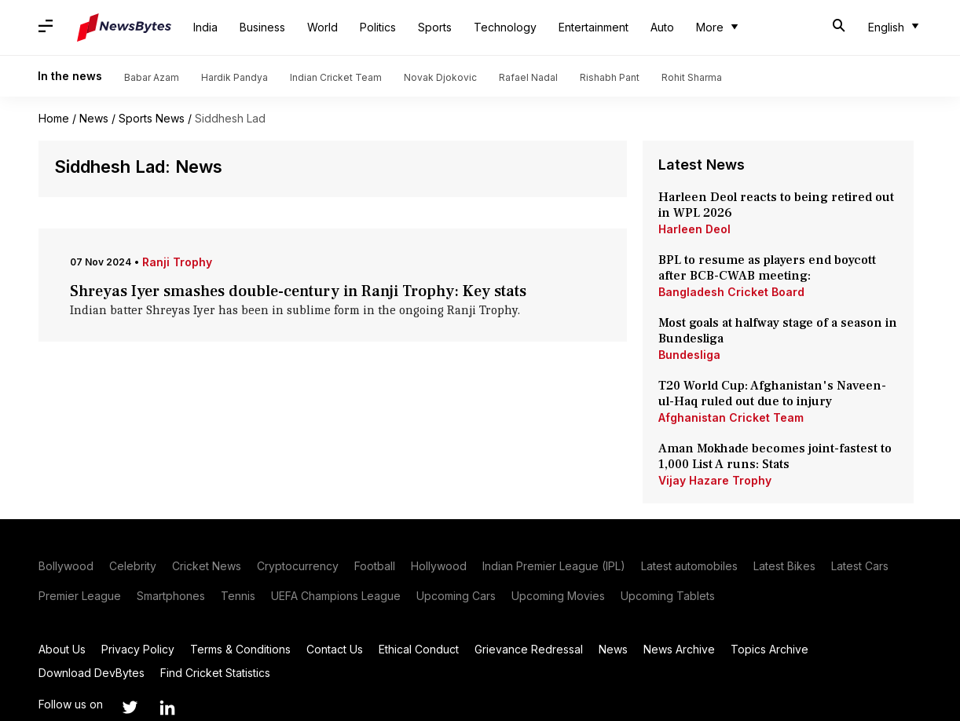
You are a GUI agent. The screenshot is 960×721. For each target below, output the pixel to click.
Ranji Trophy (177, 262)
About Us (62, 649)
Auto (662, 27)
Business (262, 27)
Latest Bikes (784, 566)
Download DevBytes (91, 672)
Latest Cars (860, 566)
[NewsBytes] (124, 27)
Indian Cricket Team (336, 77)
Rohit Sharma (691, 77)
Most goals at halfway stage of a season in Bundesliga (777, 330)
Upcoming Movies (558, 595)
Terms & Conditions (240, 649)
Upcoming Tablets (668, 595)
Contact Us (334, 649)
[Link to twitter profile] (129, 708)
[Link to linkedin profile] (167, 708)
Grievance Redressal (529, 649)
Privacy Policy (137, 649)
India (205, 27)
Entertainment (593, 27)
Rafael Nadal (528, 77)
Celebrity (132, 566)
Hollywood (439, 566)
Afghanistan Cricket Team (731, 417)
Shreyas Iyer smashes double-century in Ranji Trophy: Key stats (298, 291)
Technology (505, 27)
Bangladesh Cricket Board (731, 291)
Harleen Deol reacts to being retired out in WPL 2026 (776, 205)
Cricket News (206, 566)
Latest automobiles (689, 566)
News (93, 118)
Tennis (238, 595)
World (322, 27)
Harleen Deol (694, 229)
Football (374, 566)
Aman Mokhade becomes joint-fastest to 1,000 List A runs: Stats (775, 456)
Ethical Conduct (419, 649)
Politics (378, 27)
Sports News (152, 118)
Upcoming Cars (456, 595)
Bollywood (65, 566)
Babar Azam (151, 77)
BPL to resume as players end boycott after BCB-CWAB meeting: (767, 268)
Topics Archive (769, 649)
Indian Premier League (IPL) (553, 566)
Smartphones (171, 595)
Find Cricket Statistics (215, 672)
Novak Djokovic (440, 77)
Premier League (79, 595)
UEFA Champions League (336, 595)
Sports (435, 27)
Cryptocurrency (298, 566)
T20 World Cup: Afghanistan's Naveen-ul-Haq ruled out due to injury (772, 393)
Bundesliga (689, 354)
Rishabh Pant (609, 77)
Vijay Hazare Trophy (714, 480)
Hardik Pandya (234, 77)
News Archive (679, 649)
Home (53, 118)
